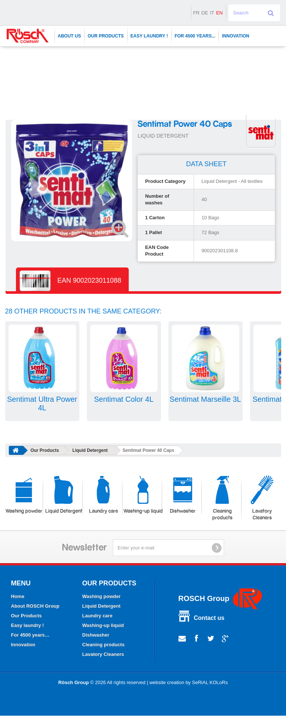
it (212, 13)
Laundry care (103, 495)
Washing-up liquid (143, 495)
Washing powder (24, 495)
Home (17, 596)
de (204, 13)
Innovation (235, 36)
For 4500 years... (195, 36)
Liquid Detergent (90, 450)
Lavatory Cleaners (262, 498)
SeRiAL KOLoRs (210, 682)
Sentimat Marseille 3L (205, 399)
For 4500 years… (30, 635)
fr (196, 13)
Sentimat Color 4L (123, 399)
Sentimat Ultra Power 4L (42, 403)
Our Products (106, 36)
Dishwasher (182, 495)
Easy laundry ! (149, 36)
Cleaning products (222, 498)
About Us (69, 36)
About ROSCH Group (35, 606)
